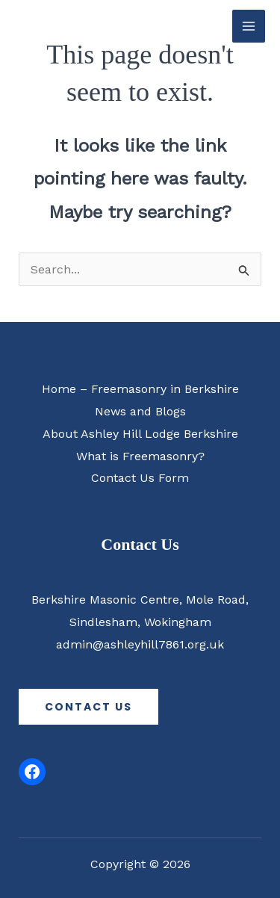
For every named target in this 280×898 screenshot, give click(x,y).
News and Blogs (140, 411)
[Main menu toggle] (248, 26)
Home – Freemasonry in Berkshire (140, 389)
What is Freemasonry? (140, 456)
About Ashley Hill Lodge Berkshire (140, 434)
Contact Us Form (140, 478)
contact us (88, 706)
